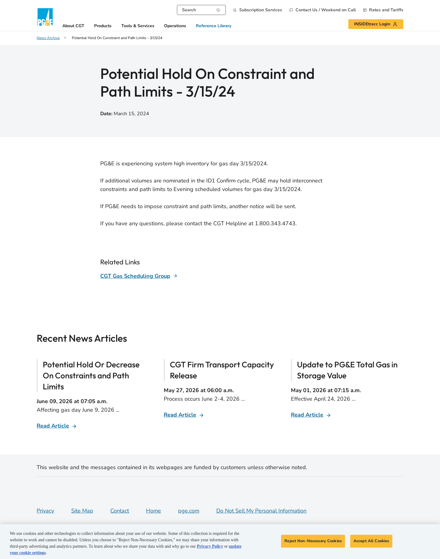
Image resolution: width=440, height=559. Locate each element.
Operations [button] (175, 26)
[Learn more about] (139, 276)
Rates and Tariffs (386, 10)
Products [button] (103, 26)
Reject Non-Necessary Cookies (313, 541)
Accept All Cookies (371, 541)
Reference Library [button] (213, 26)
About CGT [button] (73, 26)
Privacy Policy (210, 546)
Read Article (53, 425)
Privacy (45, 510)
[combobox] (201, 10)
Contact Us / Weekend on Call (325, 10)
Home (153, 510)
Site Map (82, 510)
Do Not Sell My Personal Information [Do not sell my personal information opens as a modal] (261, 510)
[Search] (218, 9)
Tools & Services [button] (137, 26)
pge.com (188, 510)
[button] (257, 10)
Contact (119, 510)
